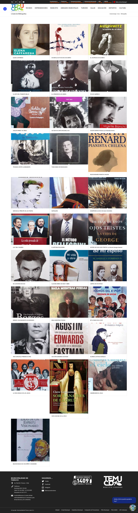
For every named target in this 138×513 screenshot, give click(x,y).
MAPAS (107, 2)
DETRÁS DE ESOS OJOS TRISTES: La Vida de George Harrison (106, 247)
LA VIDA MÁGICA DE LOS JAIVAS (21, 393)
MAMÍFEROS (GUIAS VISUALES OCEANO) (101, 211)
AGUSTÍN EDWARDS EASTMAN (60, 356)
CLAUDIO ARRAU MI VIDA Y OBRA (60, 284)
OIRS (100, 2)
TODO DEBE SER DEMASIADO (59, 167)
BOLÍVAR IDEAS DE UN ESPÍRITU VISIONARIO (25, 464)
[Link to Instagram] (20, 2)
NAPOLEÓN (55, 211)
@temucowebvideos (50, 490)
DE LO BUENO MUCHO (19, 284)
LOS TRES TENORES (18, 247)
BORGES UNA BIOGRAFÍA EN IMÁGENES (23, 320)
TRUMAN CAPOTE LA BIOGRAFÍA (21, 167)
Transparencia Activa (76, 2)
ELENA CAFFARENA (18, 57)
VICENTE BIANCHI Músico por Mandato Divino (102, 130)
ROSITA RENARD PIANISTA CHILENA (99, 174)
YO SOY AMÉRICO (95, 94)
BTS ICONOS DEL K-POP (96, 320)
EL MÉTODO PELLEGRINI (58, 247)
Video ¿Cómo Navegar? (121, 2)
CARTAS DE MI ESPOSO (96, 284)
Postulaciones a (54, 2)
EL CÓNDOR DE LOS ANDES (59, 94)
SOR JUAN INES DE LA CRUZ (59, 416)
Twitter (47, 481)
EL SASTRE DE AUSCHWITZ (97, 57)
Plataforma (65, 2)
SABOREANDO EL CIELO (96, 393)
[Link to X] (12, 2)
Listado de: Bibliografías (18, 14)
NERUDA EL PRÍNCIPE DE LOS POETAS (23, 211)
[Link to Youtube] (23, 2)
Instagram (47, 487)
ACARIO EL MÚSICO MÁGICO (98, 356)
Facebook (47, 484)
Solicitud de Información (90, 2)
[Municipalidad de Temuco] (17, 8)
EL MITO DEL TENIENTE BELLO (21, 94)
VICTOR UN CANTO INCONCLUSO (60, 130)
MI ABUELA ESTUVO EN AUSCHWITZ (61, 57)
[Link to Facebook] (16, 2)
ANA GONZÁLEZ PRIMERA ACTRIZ (22, 356)
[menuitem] (54, 2)
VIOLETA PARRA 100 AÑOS (20, 130)
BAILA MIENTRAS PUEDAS (58, 320)
